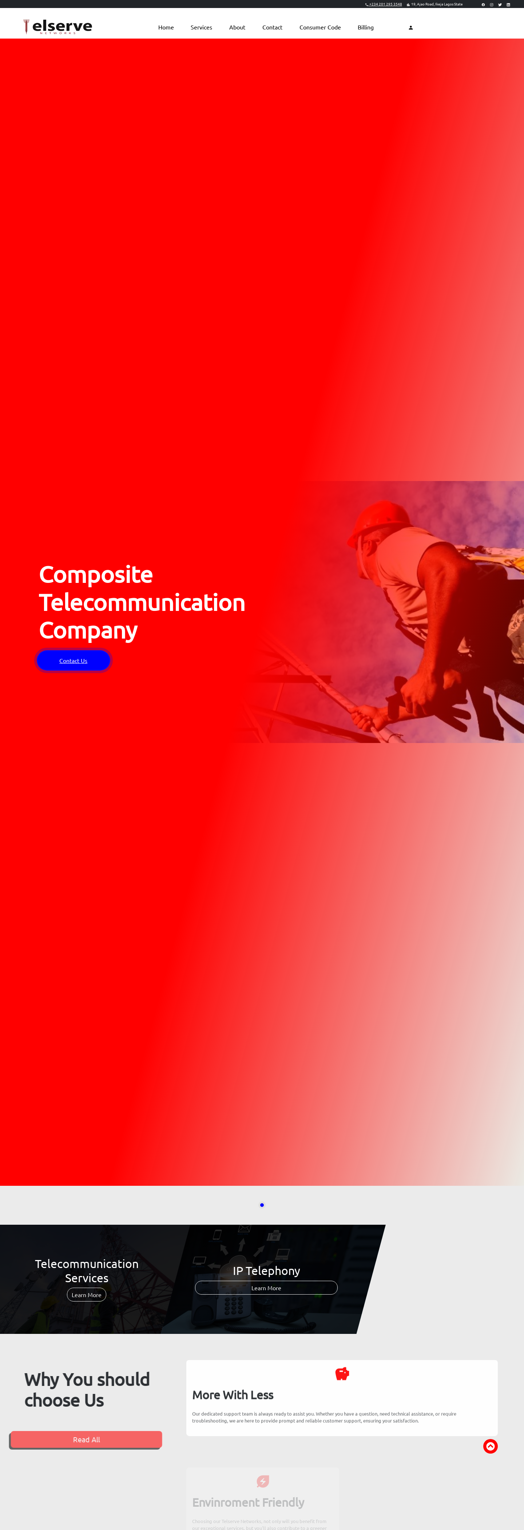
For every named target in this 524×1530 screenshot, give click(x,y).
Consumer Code (320, 27)
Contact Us (73, 660)
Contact (272, 27)
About (237, 27)
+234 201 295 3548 (383, 4)
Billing (366, 27)
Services (201, 27)
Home (166, 27)
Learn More (87, 1294)
